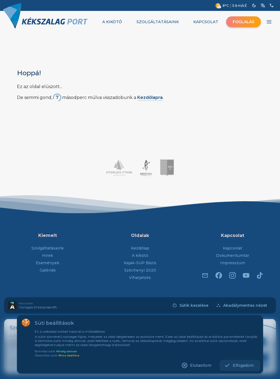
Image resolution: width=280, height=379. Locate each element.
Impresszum (232, 262)
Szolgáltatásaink (47, 248)
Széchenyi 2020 (140, 270)
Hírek (47, 255)
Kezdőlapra (150, 97)
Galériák (48, 270)
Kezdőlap (140, 248)
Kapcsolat (232, 248)
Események (47, 262)
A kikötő (140, 255)
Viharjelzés (140, 277)
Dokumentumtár (232, 255)
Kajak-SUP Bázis (140, 262)
